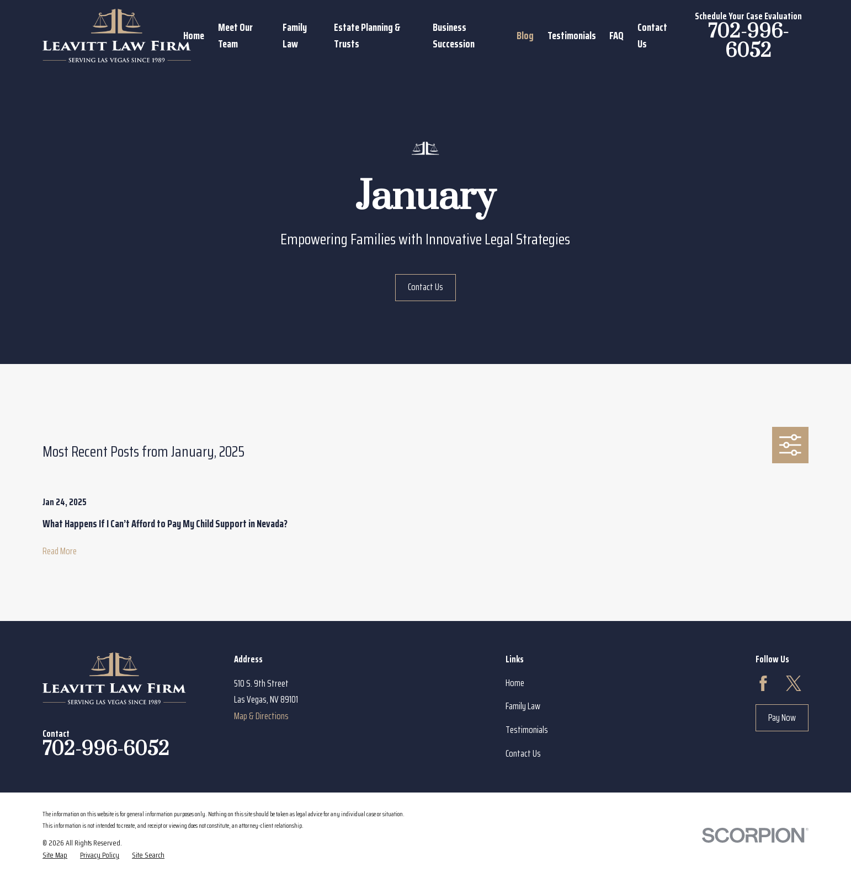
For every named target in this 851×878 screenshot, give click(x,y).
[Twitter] (793, 683)
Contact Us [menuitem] (652, 35)
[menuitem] (54, 855)
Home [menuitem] (193, 36)
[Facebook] (763, 683)
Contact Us (425, 287)
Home (515, 683)
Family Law (523, 706)
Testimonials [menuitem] (571, 36)
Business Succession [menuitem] (454, 35)
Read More (59, 551)
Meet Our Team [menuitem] (235, 35)
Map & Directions (261, 716)
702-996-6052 (748, 41)
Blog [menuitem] (525, 36)
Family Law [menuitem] (295, 35)
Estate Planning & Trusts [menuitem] (367, 35)
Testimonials (527, 729)
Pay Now (782, 717)
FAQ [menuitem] (616, 36)
